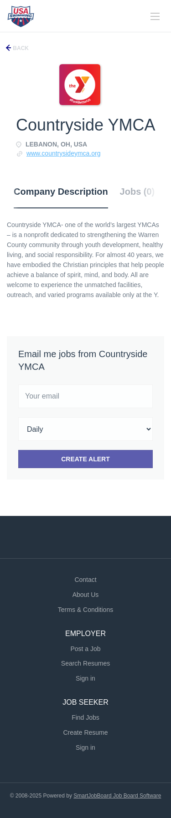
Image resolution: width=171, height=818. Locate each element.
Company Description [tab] (61, 192)
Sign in (85, 678)
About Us (86, 594)
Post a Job (85, 648)
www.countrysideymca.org (63, 153)
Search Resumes (85, 663)
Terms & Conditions (85, 609)
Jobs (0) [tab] (137, 192)
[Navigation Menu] (155, 16)
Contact (85, 579)
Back (20, 48)
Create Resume (85, 732)
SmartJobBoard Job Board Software (117, 796)
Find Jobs (85, 717)
